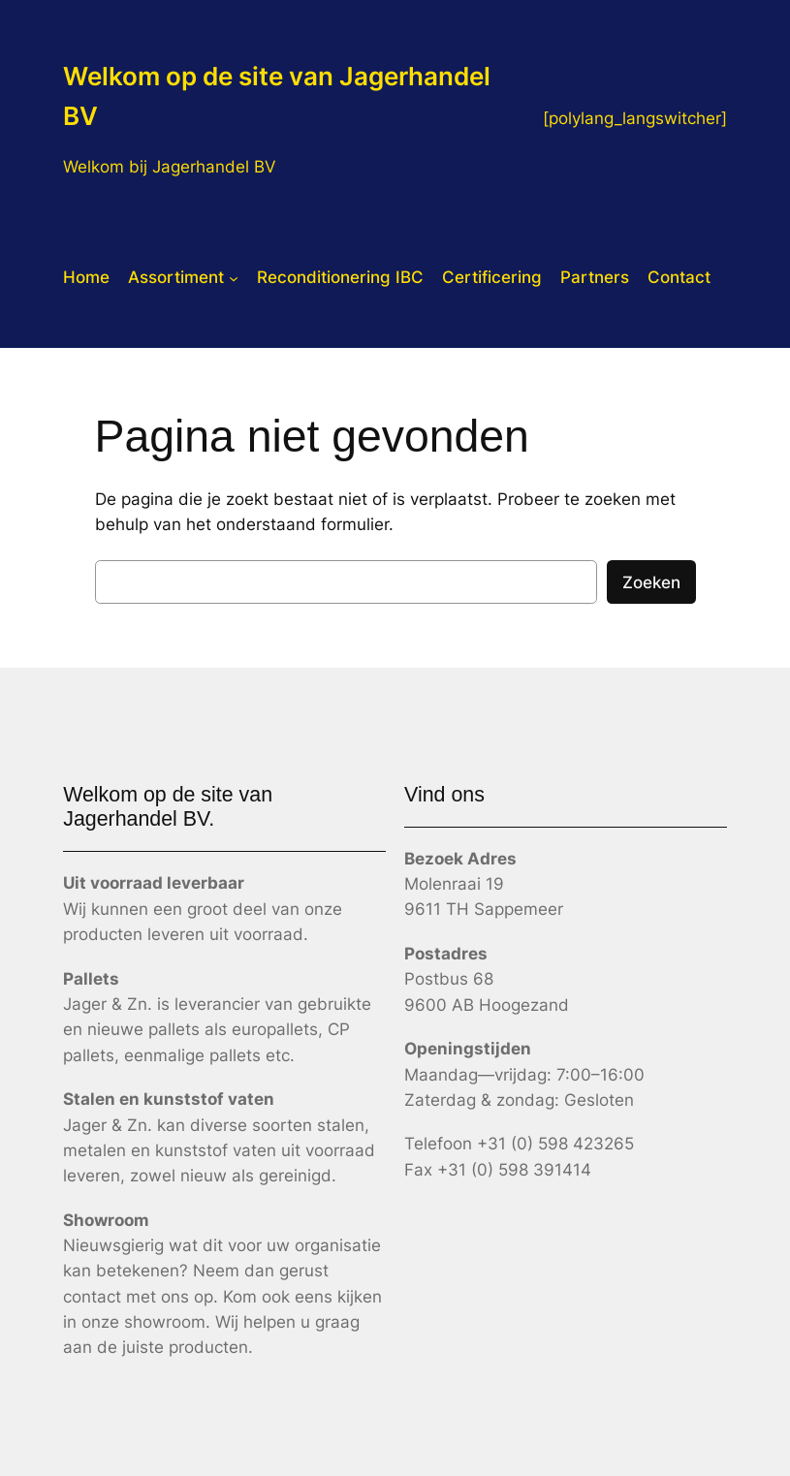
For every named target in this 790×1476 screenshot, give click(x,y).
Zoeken (651, 582)
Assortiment (176, 277)
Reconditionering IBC (340, 277)
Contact (679, 277)
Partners (594, 277)
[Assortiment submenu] (233, 277)
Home (86, 277)
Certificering (492, 277)
